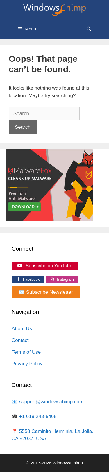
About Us (22, 328)
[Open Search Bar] (88, 29)
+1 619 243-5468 (38, 416)
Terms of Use (26, 352)
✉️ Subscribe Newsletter (46, 292)
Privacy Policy (27, 363)
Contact (20, 340)
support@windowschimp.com (51, 401)
